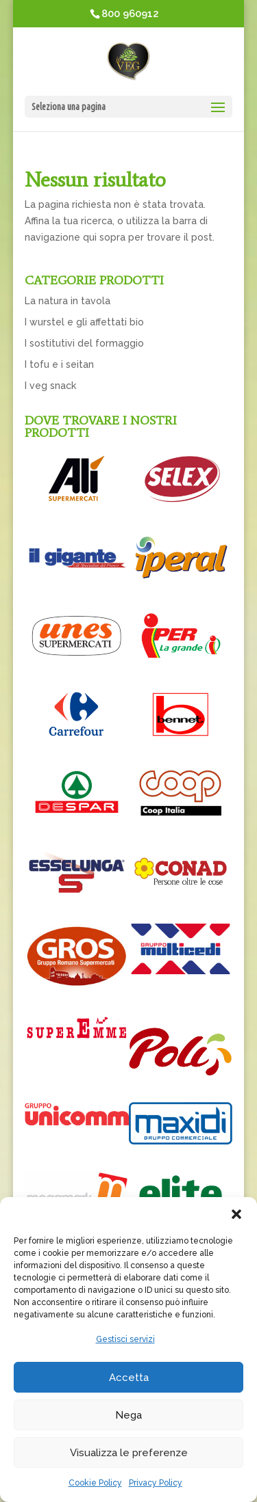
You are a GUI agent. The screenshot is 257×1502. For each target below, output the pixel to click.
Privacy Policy (155, 1483)
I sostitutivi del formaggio (84, 343)
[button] (236, 1214)
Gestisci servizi (125, 1339)
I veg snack (50, 385)
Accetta (129, 1377)
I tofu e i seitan (59, 364)
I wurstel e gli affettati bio (84, 322)
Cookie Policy (95, 1483)
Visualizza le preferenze (129, 1453)
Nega (128, 1415)
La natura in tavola (67, 300)
